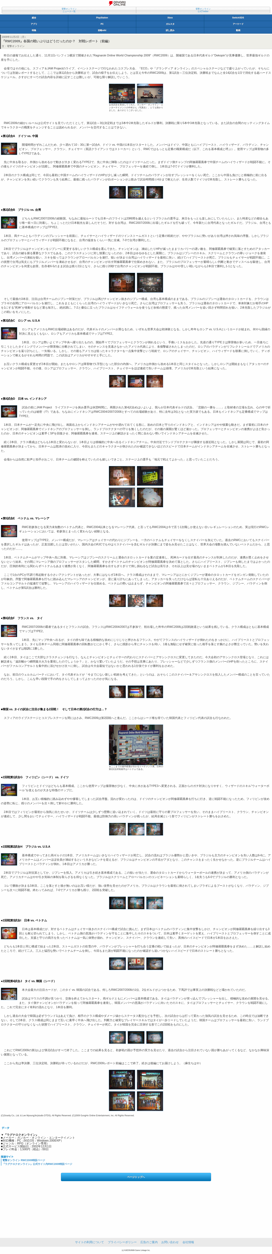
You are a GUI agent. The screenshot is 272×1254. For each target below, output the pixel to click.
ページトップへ (136, 1177)
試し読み (170, 30)
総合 (34, 17)
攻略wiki (102, 30)
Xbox (170, 17)
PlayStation (102, 17)
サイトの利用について (89, 1242)
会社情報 (188, 1242)
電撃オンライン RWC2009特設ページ (23, 1160)
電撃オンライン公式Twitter (203, 10)
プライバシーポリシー (122, 1242)
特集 (34, 30)
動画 (238, 30)
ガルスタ (170, 24)
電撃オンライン (16, 46)
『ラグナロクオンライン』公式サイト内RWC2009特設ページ (37, 1164)
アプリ (34, 24)
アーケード (238, 24)
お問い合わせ (170, 1242)
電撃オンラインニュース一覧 (69, 10)
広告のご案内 (149, 1242)
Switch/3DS (238, 17)
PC (102, 24)
